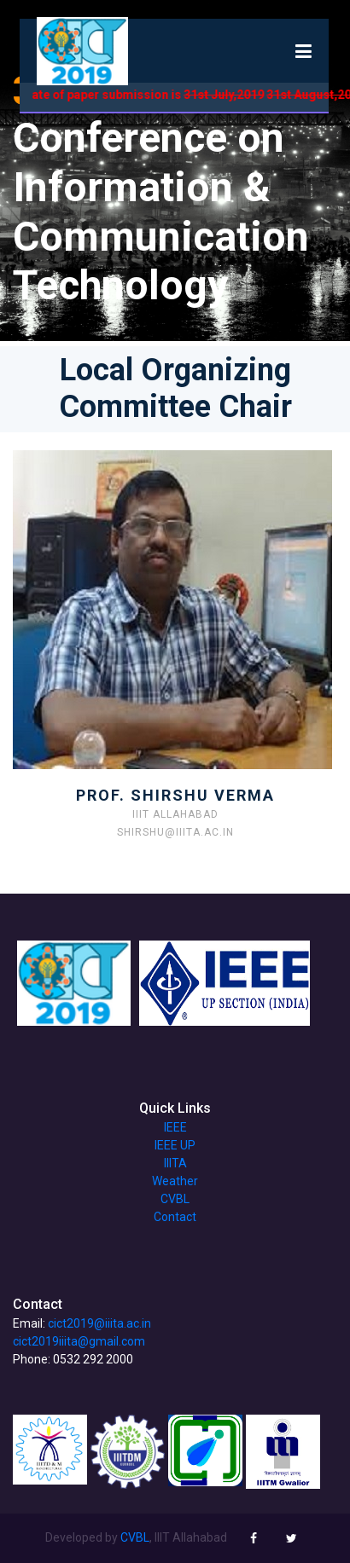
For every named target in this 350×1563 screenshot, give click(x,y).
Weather (175, 1181)
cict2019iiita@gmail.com (79, 1341)
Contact (175, 1217)
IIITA (175, 1163)
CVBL (175, 1199)
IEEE (175, 1127)
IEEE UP (175, 1145)
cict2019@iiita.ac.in (99, 1323)
